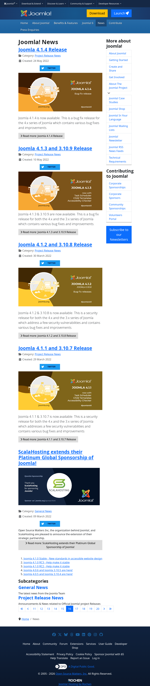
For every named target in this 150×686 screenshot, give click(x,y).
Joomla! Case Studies (117, 100)
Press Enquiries (29, 30)
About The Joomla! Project (118, 86)
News (101, 23)
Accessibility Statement (40, 654)
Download (97, 13)
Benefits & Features (66, 23)
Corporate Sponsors (115, 196)
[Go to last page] (110, 609)
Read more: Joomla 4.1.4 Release (41, 136)
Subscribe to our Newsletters (118, 235)
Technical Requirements (117, 159)
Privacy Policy (65, 654)
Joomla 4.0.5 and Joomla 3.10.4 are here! (48, 574)
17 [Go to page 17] (76, 609)
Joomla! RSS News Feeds (116, 149)
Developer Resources (109, 3)
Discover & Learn (55, 3)
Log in (96, 658)
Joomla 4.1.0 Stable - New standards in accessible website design (63, 558)
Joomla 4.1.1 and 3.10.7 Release (55, 348)
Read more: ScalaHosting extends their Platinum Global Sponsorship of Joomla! (60, 545)
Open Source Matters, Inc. (71, 673)
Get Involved (116, 77)
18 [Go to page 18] (83, 609)
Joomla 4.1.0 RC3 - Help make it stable (47, 562)
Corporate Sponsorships (117, 185)
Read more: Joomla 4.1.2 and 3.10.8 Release (48, 335)
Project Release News (48, 55)
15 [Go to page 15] (62, 609)
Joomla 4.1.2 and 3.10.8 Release (55, 244)
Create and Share (115, 68)
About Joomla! (41, 23)
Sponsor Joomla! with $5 (109, 654)
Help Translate (59, 658)
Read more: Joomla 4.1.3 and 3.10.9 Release (48, 232)
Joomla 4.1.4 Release (42, 49)
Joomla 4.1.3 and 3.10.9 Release (55, 148)
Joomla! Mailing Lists (118, 128)
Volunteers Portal (115, 217)
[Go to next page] (104, 609)
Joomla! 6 (87, 23)
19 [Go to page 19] (90, 609)
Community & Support (81, 3)
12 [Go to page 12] (41, 609)
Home (24, 23)
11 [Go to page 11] (34, 609)
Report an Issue (80, 658)
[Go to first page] (21, 609)
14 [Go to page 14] (55, 609)
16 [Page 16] (69, 609)
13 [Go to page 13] (48, 609)
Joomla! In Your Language (118, 117)
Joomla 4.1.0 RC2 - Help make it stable (47, 566)
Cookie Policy (84, 654)
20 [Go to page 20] (97, 609)
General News (43, 511)
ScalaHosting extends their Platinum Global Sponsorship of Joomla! (56, 457)
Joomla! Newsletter (115, 138)
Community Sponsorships (117, 206)
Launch (121, 13)
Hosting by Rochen (75, 684)
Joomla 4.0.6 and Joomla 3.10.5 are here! (48, 570)
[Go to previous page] (28, 609)
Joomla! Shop (117, 109)
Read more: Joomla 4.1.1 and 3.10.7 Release (48, 439)
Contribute (115, 23)
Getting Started (118, 60)
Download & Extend (31, 3)
